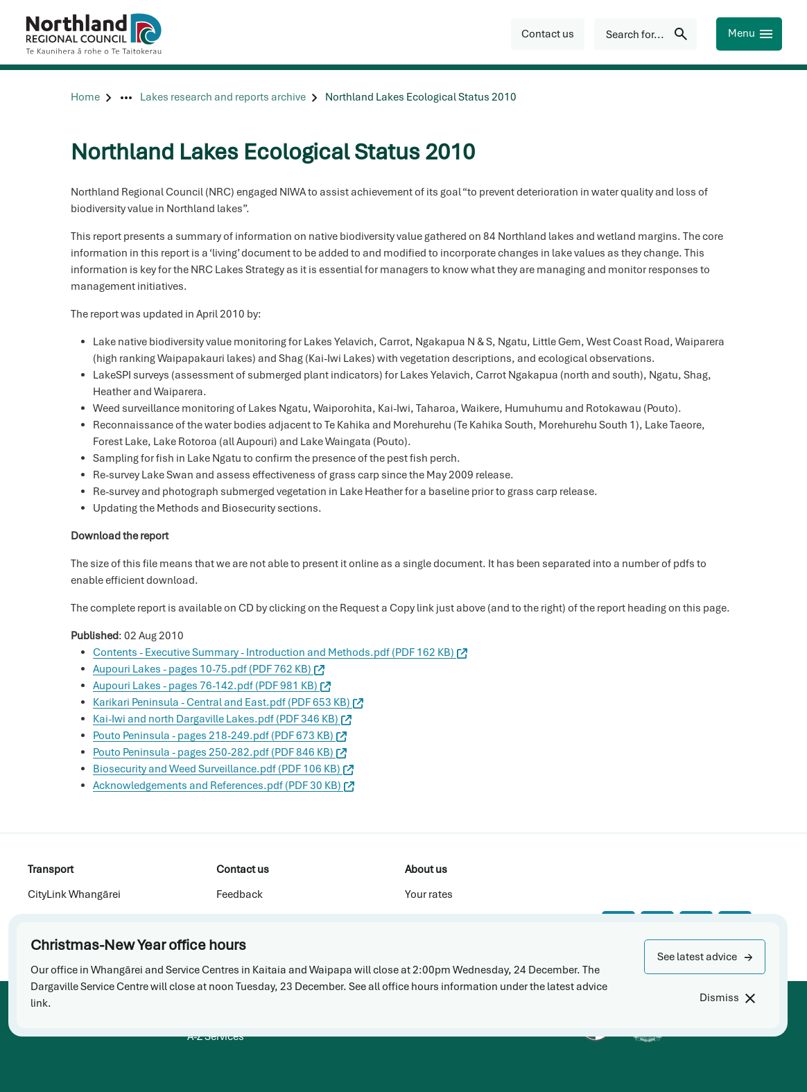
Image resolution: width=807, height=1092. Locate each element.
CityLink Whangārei (74, 894)
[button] (705, 956)
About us (426, 869)
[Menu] (749, 34)
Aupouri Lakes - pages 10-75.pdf (208, 669)
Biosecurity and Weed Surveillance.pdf (223, 769)
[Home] (85, 97)
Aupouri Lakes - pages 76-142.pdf (212, 686)
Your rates (429, 894)
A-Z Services (215, 1036)
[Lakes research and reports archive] (223, 97)
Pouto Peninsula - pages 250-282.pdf (220, 752)
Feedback (239, 894)
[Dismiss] (726, 998)
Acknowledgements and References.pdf (223, 785)
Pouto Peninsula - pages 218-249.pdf (220, 736)
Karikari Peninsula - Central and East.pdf (228, 702)
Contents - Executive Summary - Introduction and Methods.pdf (280, 652)
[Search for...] (645, 34)
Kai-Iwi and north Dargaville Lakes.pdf (222, 719)
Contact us (242, 869)
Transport (50, 869)
